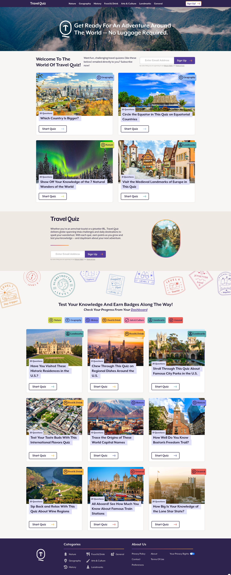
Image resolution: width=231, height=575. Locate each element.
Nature (72, 3)
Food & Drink (111, 3)
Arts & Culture (128, 3)
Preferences (138, 564)
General (158, 3)
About (154, 553)
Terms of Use (180, 66)
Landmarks (145, 3)
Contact (136, 559)
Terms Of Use (157, 559)
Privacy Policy (168, 66)
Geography (85, 3)
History (97, 3)
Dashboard (139, 310)
